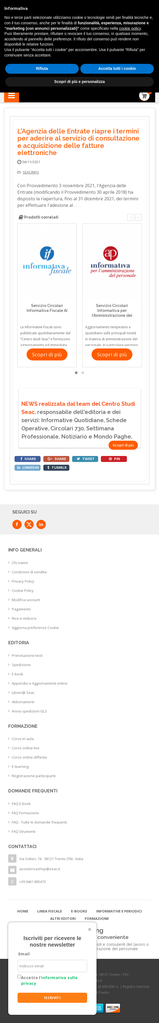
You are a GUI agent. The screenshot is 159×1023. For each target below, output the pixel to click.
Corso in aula (23, 738)
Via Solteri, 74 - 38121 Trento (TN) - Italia (51, 858)
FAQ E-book (21, 803)
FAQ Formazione (25, 812)
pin (114, 458)
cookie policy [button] (130, 28)
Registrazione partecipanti (34, 775)
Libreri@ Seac (23, 692)
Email (24, 953)
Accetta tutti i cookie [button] (117, 68)
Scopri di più (47, 354)
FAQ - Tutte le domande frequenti (39, 822)
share (28, 458)
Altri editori (63, 918)
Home (22, 911)
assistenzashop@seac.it (39, 868)
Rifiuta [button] (42, 68)
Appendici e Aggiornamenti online (39, 683)
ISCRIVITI (52, 997)
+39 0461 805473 (32, 881)
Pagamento (21, 609)
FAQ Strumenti (23, 831)
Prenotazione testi (27, 655)
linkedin (28, 467)
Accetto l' (49, 980)
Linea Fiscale (49, 911)
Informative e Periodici (119, 911)
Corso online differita (29, 757)
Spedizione (21, 664)
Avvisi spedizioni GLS (29, 711)
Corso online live (25, 747)
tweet (86, 458)
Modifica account (26, 599)
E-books (79, 911)
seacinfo (31, 172)
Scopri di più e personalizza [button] (79, 81)
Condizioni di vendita (29, 571)
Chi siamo (20, 562)
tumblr (57, 467)
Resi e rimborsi (24, 618)
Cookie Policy (23, 590)
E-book (17, 674)
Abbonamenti (23, 701)
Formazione (97, 918)
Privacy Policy (23, 581)
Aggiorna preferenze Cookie (35, 627)
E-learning (20, 766)
